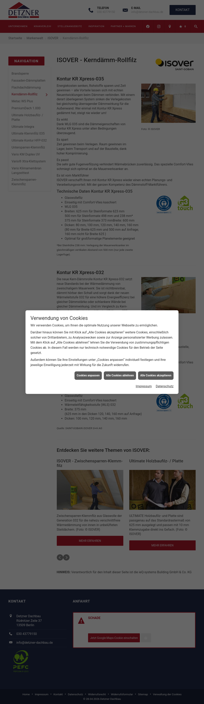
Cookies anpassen (88, 375)
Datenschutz (165, 386)
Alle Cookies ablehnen (120, 375)
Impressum (144, 386)
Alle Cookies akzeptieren (155, 375)
